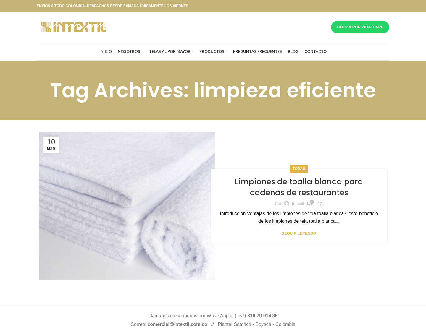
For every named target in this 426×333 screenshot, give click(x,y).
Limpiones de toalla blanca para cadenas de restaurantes (299, 187)
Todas (299, 169)
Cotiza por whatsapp (360, 27)
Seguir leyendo (299, 233)
